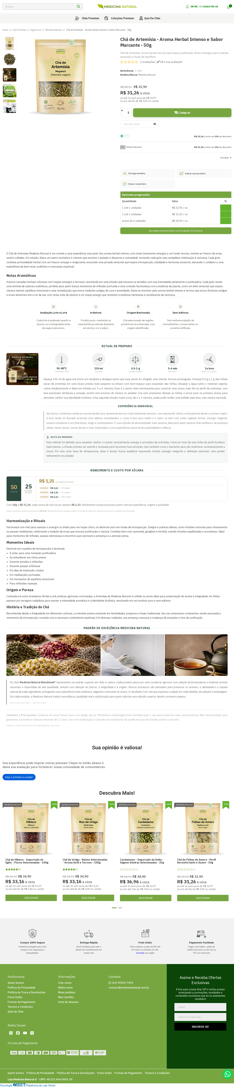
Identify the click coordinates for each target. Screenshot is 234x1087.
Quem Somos (16, 982)
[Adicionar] (122, 110)
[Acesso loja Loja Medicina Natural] (202, 6)
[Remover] (122, 115)
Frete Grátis (15, 997)
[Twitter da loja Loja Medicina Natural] (32, 1033)
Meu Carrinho (66, 997)
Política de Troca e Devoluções (26, 992)
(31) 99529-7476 (122, 982)
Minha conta (65, 987)
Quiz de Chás (16, 1011)
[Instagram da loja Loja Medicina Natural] (11, 1033)
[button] (176, 136)
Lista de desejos (68, 1002)
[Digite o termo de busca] (38, 7)
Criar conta (64, 982)
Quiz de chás (149, 18)
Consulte (140, 953)
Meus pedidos (66, 992)
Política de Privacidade (21, 987)
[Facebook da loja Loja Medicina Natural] (18, 1033)
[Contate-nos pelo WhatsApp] (227, 1074)
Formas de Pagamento (21, 1002)
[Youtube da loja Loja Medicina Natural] (25, 1033)
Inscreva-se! (200, 1026)
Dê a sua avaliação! (170, 61)
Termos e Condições (20, 1006)
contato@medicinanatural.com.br (129, 987)
